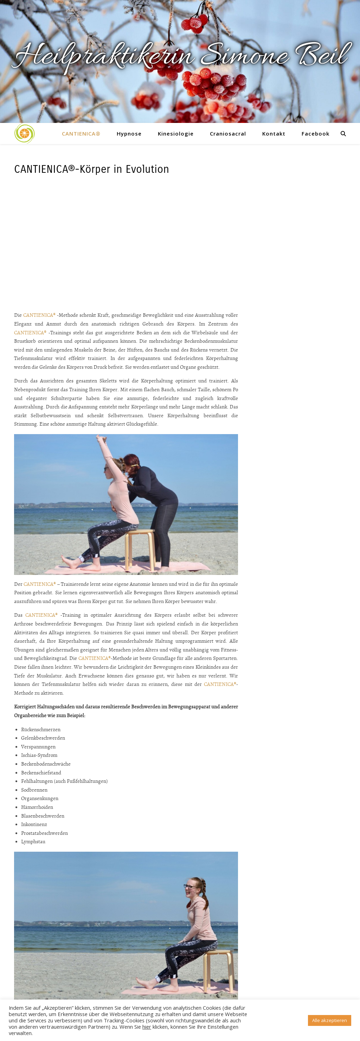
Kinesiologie (176, 133)
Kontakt (273, 133)
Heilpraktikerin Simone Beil (180, 57)
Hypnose (129, 133)
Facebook (315, 133)
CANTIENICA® (81, 133)
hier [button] (146, 1026)
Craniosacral (228, 133)
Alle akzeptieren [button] (329, 1020)
